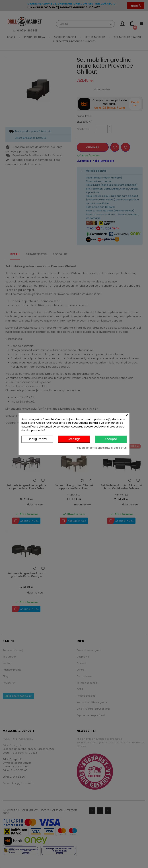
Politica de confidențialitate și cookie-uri (101, 448)
